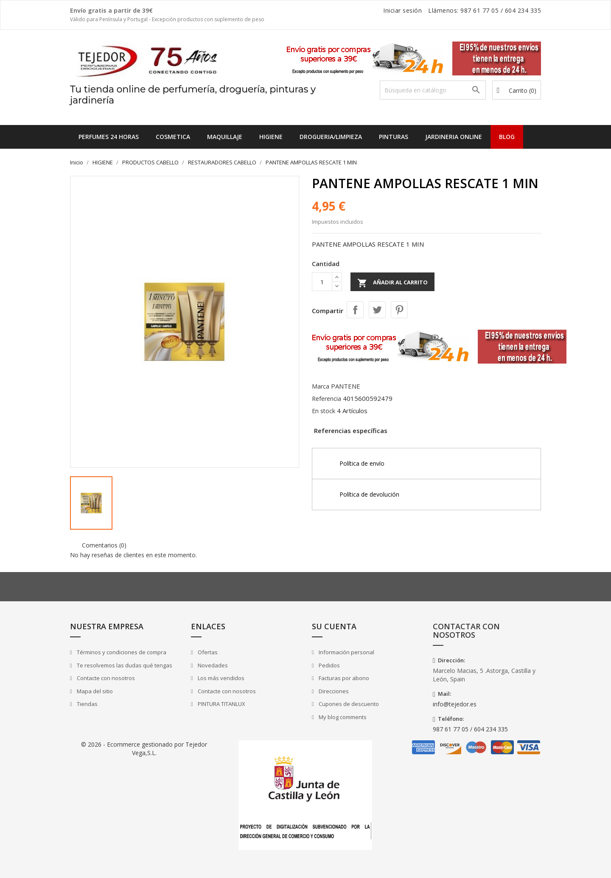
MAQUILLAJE (224, 137)
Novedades (212, 665)
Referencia (326, 399)
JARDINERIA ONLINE (453, 137)
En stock (323, 411)
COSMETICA (173, 137)
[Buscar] (433, 90)
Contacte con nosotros (105, 678)
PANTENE (345, 386)
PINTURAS (393, 137)
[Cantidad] (322, 281)
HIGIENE (271, 137)
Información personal (345, 652)
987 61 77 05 (479, 10)
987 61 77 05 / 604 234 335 (470, 729)
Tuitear (377, 309)
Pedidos (328, 665)
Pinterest (399, 309)
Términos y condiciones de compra (121, 652)
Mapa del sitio (94, 691)
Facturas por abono (343, 678)
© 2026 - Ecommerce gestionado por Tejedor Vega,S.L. (144, 748)
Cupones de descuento (348, 704)
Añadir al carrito (392, 283)
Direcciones (333, 691)
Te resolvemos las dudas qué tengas (124, 665)
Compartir (355, 309)
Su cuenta (334, 626)
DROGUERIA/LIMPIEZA (331, 137)
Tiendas (87, 704)
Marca (320, 386)
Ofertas (207, 652)
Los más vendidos (220, 678)
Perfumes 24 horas (108, 137)
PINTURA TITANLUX (220, 704)
